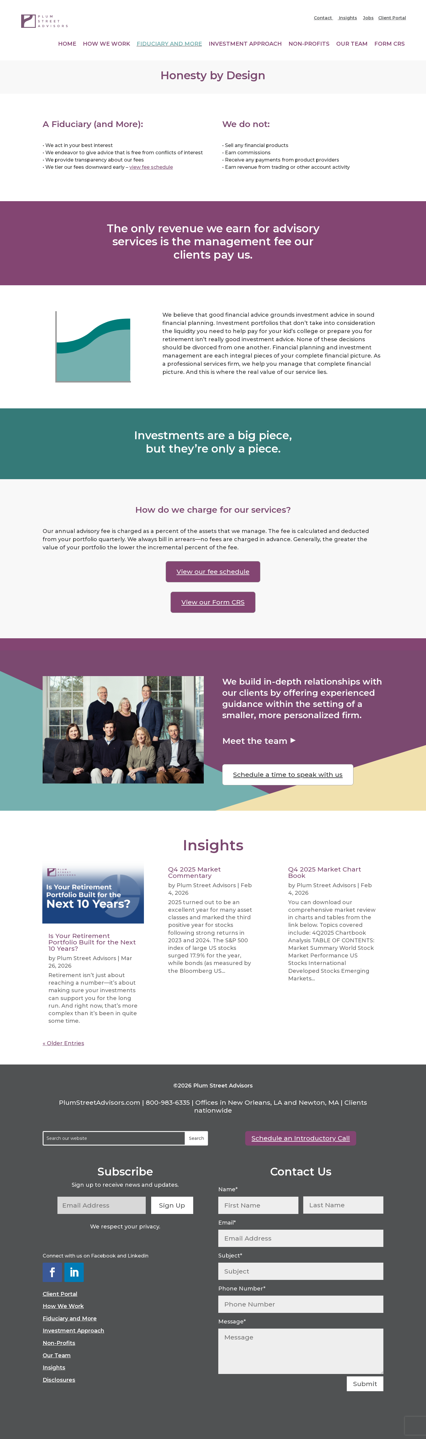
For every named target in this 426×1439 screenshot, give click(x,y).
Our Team (352, 44)
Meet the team (255, 741)
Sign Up (172, 1205)
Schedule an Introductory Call (301, 1138)
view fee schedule (151, 167)
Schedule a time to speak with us (288, 774)
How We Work (106, 44)
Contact (323, 18)
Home (67, 44)
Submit (365, 1384)
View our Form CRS (213, 602)
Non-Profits (309, 44)
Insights (347, 18)
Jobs (368, 18)
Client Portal (392, 18)
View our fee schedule (213, 571)
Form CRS (389, 44)
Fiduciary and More (169, 44)
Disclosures (59, 1380)
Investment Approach (245, 44)
